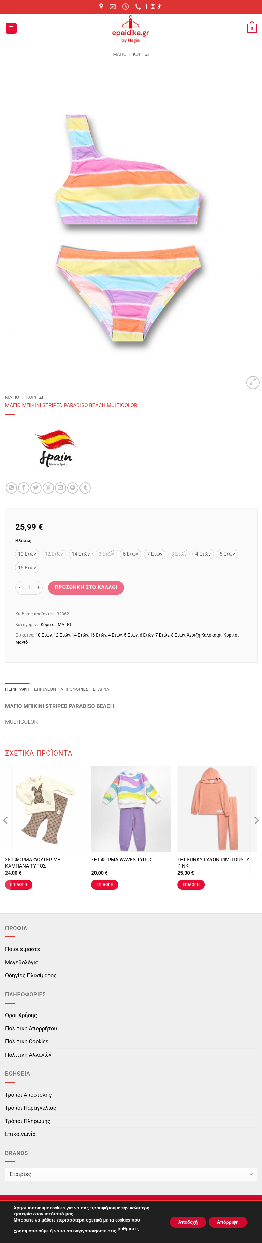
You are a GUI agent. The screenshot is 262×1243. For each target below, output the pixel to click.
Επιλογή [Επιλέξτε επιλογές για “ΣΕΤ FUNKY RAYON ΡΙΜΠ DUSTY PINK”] (191, 884)
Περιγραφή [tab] (17, 689)
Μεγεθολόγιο (22, 962)
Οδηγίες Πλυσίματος (31, 975)
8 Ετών (178, 635)
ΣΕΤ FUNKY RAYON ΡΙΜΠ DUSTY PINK (213, 863)
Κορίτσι (141, 54)
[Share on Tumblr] (85, 488)
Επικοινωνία (20, 1134)
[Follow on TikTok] (159, 6)
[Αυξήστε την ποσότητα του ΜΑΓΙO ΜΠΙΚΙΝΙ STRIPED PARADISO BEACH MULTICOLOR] (38, 588)
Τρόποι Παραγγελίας (30, 1108)
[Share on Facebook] (23, 488)
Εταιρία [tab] (101, 689)
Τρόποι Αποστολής (28, 1095)
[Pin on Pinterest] (72, 488)
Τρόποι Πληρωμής (27, 1121)
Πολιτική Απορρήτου (31, 1028)
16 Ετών (98, 635)
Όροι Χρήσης (21, 1015)
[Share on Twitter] (36, 488)
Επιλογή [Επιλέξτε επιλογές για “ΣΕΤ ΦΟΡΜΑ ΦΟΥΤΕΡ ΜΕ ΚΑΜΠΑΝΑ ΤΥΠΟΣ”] (18, 884)
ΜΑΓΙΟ (120, 54)
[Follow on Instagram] (153, 6)
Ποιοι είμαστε (22, 949)
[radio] (27, 554)
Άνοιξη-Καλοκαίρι (204, 635)
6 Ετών (146, 635)
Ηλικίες (23, 540)
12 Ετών (62, 635)
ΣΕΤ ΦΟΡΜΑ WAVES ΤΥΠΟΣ (121, 860)
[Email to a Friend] (60, 488)
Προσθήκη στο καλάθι (86, 587)
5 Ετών (130, 635)
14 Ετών (80, 635)
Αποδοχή (179, 1222)
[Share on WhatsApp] (11, 488)
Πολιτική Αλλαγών (28, 1055)
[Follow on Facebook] (146, 6)
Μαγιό (21, 642)
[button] (11, 28)
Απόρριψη (225, 1222)
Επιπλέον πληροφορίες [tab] (61, 689)
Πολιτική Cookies (26, 1041)
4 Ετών (115, 635)
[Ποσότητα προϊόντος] (29, 588)
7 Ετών (162, 635)
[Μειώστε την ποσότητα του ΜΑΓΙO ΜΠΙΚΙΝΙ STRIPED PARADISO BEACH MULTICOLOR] (19, 588)
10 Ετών (43, 635)
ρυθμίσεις (127, 1230)
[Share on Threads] (48, 488)
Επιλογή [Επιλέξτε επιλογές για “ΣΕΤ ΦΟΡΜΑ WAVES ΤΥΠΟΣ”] (104, 884)
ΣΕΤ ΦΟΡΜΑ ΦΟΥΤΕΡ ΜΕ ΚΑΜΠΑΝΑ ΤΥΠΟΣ (32, 863)
